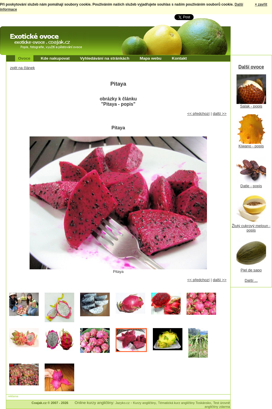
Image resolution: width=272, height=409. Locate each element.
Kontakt (179, 58)
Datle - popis (251, 186)
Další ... (251, 280)
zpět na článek (22, 68)
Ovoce (24, 58)
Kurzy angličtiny (144, 403)
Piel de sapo (251, 270)
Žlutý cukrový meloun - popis (251, 228)
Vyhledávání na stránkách (104, 58)
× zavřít (261, 4)
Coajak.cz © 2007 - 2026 (50, 403)
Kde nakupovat (55, 58)
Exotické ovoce (15, 31)
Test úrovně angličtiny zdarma (217, 404)
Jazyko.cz (122, 403)
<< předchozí (198, 113)
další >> (219, 113)
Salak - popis (251, 106)
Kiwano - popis (251, 146)
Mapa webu (151, 58)
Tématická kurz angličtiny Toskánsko (184, 403)
